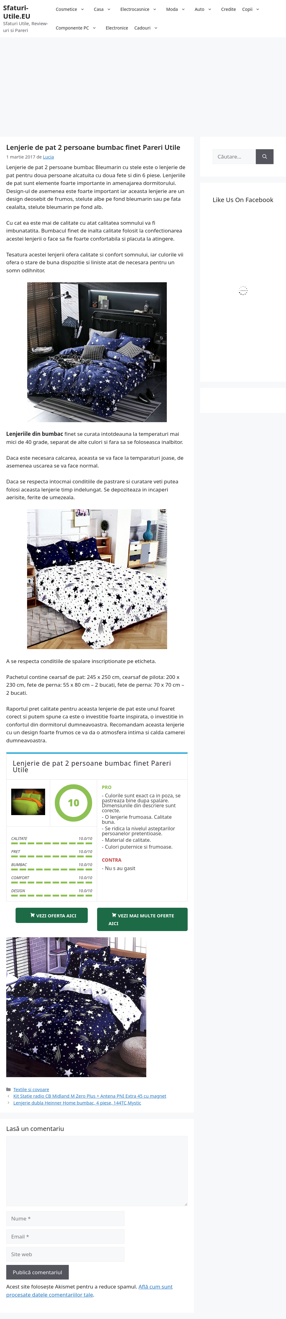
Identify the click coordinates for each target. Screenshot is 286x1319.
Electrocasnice (141, 9)
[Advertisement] (143, 83)
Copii (254, 9)
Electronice (117, 28)
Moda (179, 9)
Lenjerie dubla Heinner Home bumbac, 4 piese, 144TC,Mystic (77, 1103)
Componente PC (79, 28)
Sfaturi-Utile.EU (16, 11)
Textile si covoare (31, 1089)
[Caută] (265, 156)
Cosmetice (73, 9)
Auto (206, 9)
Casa (105, 9)
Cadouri (149, 28)
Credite (228, 9)
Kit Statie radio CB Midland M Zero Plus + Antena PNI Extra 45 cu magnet (89, 1096)
